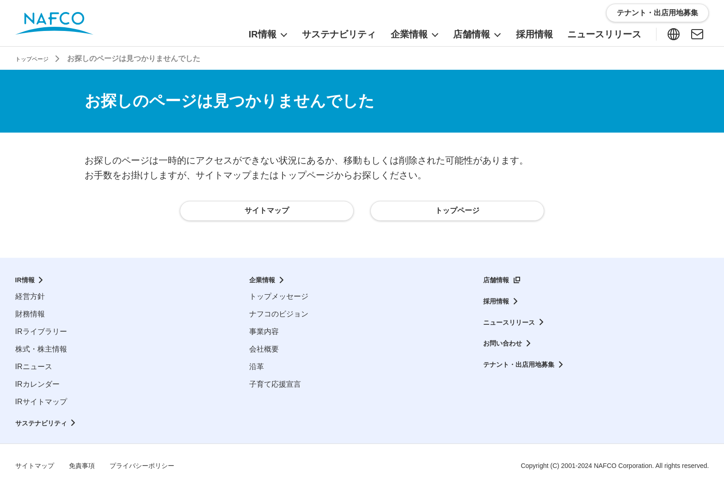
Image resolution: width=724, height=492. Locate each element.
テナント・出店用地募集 (523, 370)
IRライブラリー (41, 336)
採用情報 (498, 306)
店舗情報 (498, 285)
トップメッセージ (278, 301)
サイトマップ (37, 470)
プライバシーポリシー (156, 470)
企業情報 (264, 285)
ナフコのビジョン (278, 318)
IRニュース (33, 371)
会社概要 (264, 354)
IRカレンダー (37, 389)
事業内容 (264, 336)
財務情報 (30, 318)
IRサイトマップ (41, 406)
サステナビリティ (44, 427)
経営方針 (30, 301)
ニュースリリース (512, 327)
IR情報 (26, 285)
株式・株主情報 (41, 354)
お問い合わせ (505, 348)
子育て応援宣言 (275, 389)
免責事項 (89, 470)
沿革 (256, 371)
